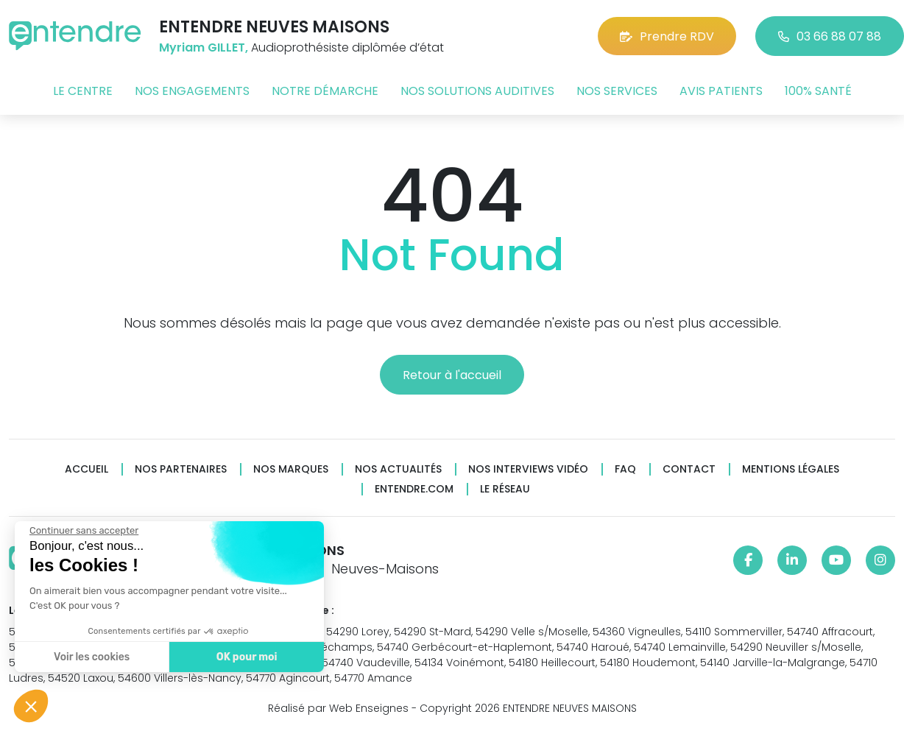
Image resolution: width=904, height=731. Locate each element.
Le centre (83, 90)
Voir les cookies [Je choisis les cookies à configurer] (91, 657)
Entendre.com (414, 489)
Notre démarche (325, 90)
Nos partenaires (181, 469)
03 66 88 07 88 (829, 36)
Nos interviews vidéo (528, 469)
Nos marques (290, 469)
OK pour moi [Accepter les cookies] (246, 657)
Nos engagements (192, 90)
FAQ (625, 469)
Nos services (616, 90)
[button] (31, 706)
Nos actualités (398, 469)
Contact (689, 469)
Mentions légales (790, 469)
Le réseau (505, 489)
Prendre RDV (667, 36)
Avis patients (721, 90)
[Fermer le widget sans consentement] (83, 530)
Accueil (86, 469)
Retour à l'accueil (452, 375)
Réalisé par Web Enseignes (338, 708)
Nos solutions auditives (477, 90)
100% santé (818, 90)
